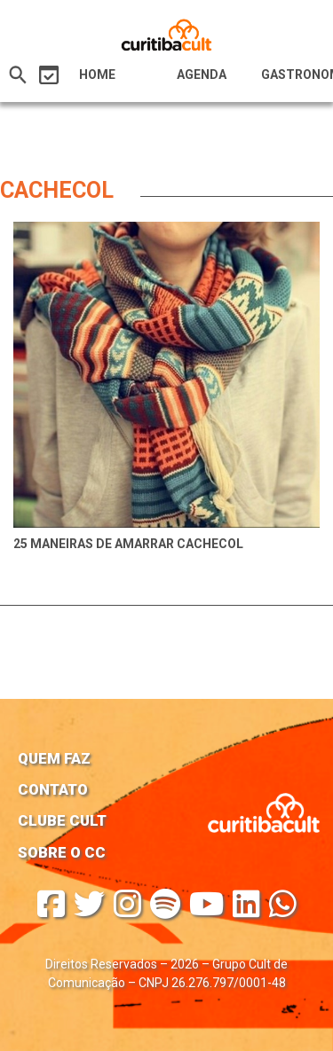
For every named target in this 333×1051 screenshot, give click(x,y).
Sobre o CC (62, 852)
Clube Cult (62, 820)
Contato (53, 789)
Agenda (201, 74)
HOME (97, 74)
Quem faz (54, 758)
